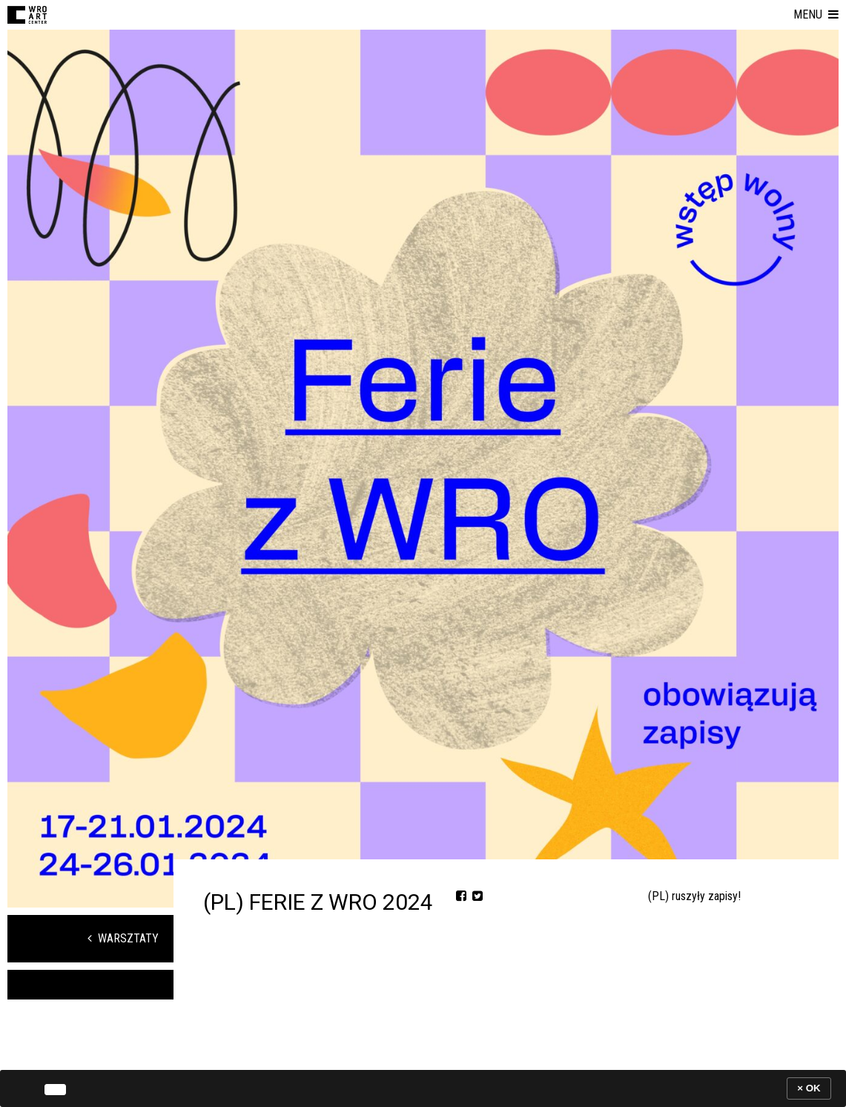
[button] (816, 15)
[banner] (423, 1088)
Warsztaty (123, 938)
